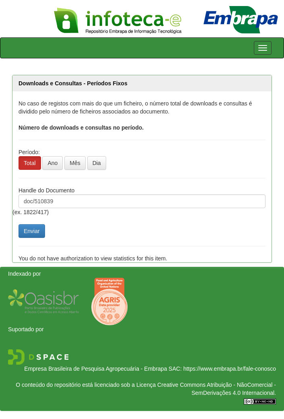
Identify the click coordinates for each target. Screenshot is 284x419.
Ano (52, 163)
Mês (75, 163)
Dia (97, 163)
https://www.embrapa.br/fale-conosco (229, 368)
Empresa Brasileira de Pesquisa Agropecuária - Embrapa (95, 368)
